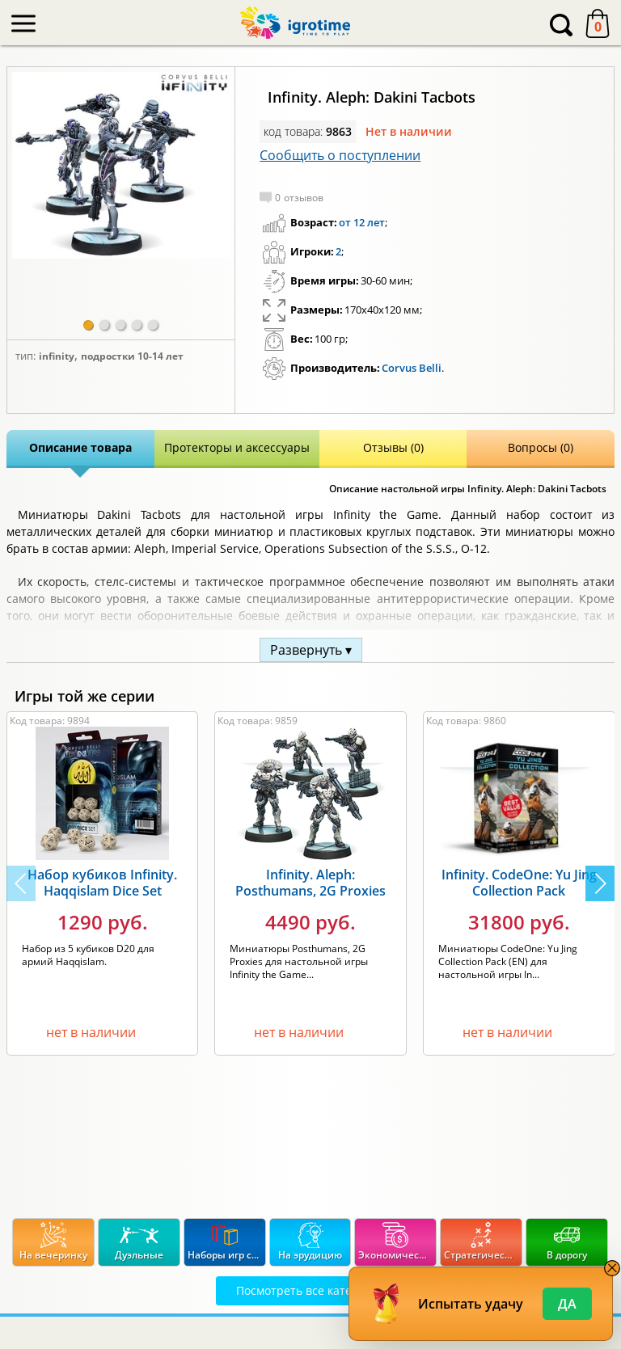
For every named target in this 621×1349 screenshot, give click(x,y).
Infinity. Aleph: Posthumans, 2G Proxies (310, 882)
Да (567, 1304)
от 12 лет (362, 222)
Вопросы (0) (540, 447)
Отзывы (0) (393, 447)
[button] (88, 325)
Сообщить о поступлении (340, 155)
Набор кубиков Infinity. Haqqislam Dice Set (102, 882)
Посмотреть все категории (310, 1290)
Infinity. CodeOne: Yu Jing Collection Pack (519, 882)
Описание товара (80, 447)
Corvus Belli (411, 367)
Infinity (56, 356)
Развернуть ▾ (311, 650)
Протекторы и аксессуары (237, 447)
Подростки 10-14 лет (132, 356)
